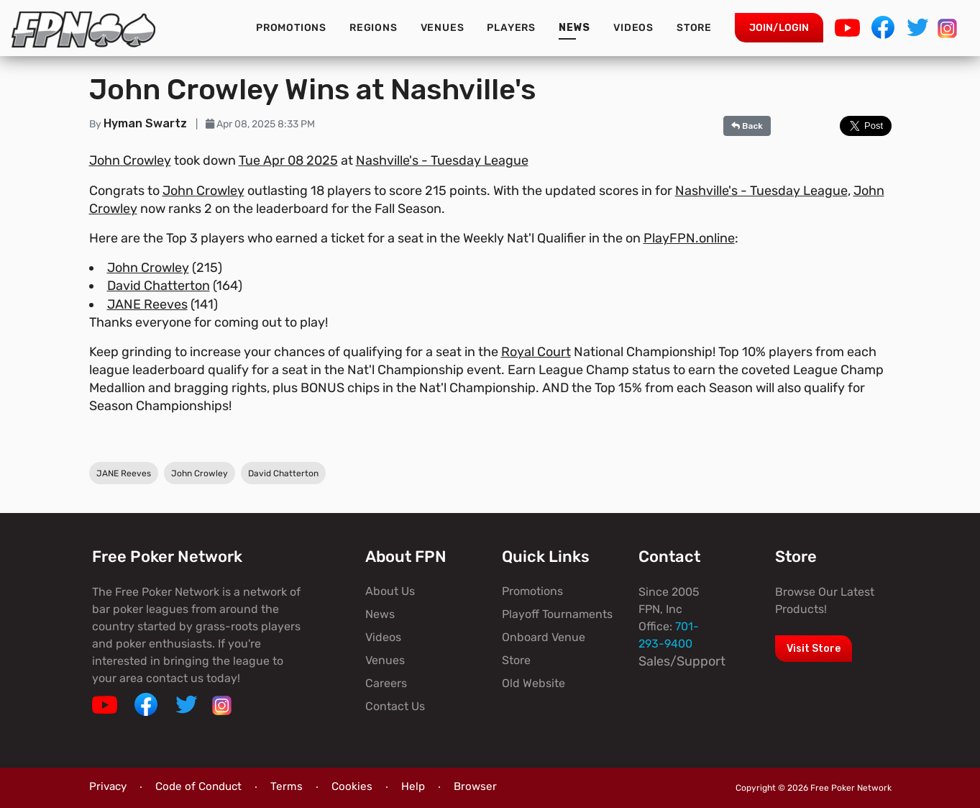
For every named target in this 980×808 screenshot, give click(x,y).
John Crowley (130, 160)
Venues (442, 28)
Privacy (108, 786)
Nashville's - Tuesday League (442, 160)
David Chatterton (158, 286)
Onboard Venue (543, 637)
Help (413, 786)
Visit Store (814, 649)
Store (694, 28)
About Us (390, 591)
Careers (386, 683)
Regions (373, 28)
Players (511, 28)
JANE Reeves (147, 304)
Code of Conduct (198, 786)
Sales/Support (681, 661)
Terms (286, 786)
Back (747, 126)
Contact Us (395, 706)
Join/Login (779, 28)
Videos (633, 28)
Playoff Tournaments (557, 614)
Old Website (533, 683)
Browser (475, 786)
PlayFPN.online (689, 238)
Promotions (291, 28)
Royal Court (536, 352)
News (574, 28)
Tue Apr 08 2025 (288, 160)
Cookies (351, 786)
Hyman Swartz (147, 123)
